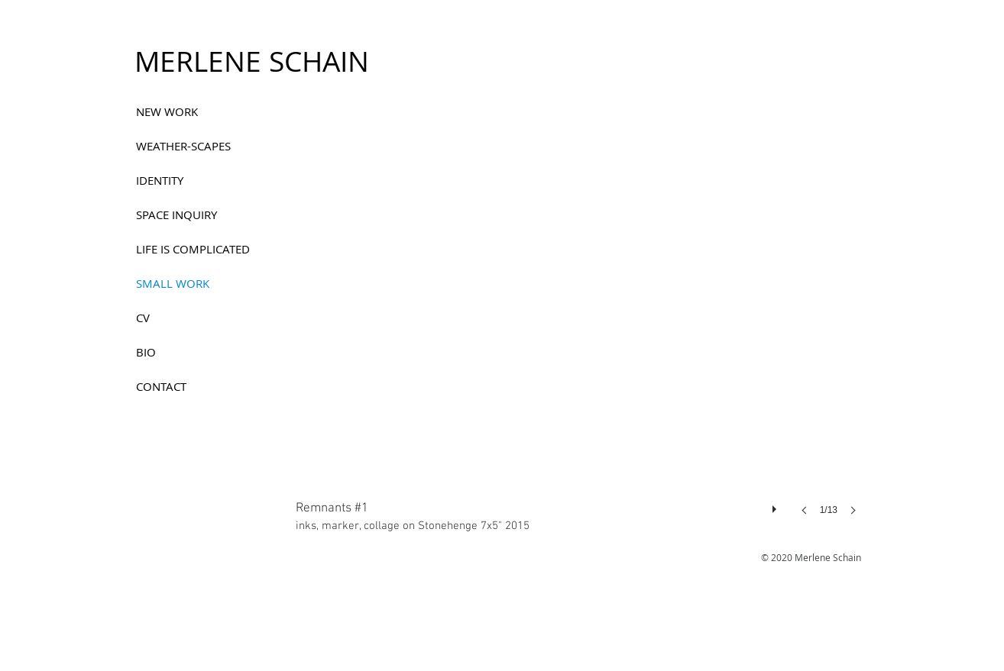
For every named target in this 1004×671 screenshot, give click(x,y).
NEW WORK (167, 111)
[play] (776, 505)
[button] (581, 326)
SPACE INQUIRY (176, 214)
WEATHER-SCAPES (183, 145)
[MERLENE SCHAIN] (251, 62)
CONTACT (161, 386)
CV (143, 317)
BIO (146, 352)
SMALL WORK (172, 283)
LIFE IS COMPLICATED (193, 248)
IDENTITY (159, 180)
